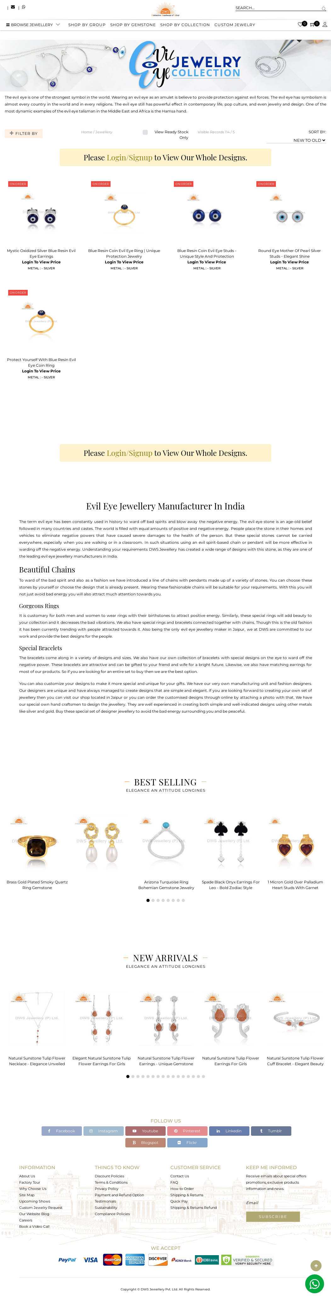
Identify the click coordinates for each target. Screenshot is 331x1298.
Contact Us (179, 1176)
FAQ (174, 1182)
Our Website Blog (34, 1214)
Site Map (26, 1195)
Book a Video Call (34, 1226)
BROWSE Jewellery (29, 26)
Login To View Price (41, 262)
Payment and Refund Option (119, 1195)
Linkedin (229, 1131)
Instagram (103, 1131)
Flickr (187, 1142)
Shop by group (87, 26)
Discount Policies (109, 1176)
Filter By (22, 133)
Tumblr (271, 1131)
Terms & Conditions (111, 1182)
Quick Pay (179, 1201)
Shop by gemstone (133, 26)
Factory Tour (29, 1182)
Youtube (145, 1131)
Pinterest (187, 1131)
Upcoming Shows (34, 1201)
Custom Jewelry (234, 26)
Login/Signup (129, 157)
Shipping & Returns (186, 1195)
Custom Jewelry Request (40, 1207)
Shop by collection (185, 26)
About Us (27, 1176)
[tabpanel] (37, 850)
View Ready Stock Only (171, 134)
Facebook (61, 1131)
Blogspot (145, 1142)
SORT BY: (317, 131)
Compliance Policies (112, 1214)
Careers (25, 1220)
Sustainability (106, 1207)
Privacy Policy (106, 1188)
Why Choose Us (32, 1188)
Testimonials (105, 1201)
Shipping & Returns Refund (193, 1207)
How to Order (182, 1188)
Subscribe (273, 1216)
